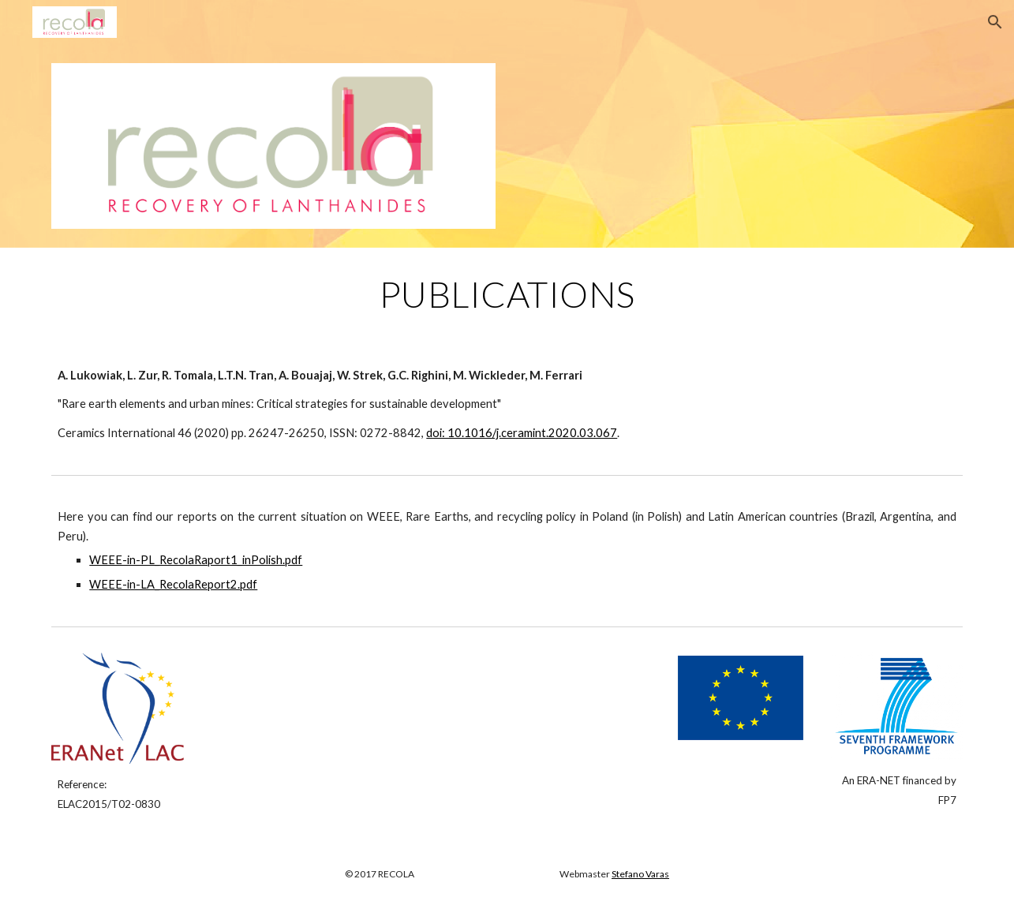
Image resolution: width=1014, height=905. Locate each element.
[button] (995, 22)
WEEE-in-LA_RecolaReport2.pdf (173, 584)
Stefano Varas (640, 874)
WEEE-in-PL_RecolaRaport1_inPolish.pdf (195, 560)
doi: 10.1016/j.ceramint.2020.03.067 (521, 432)
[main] (506, 294)
